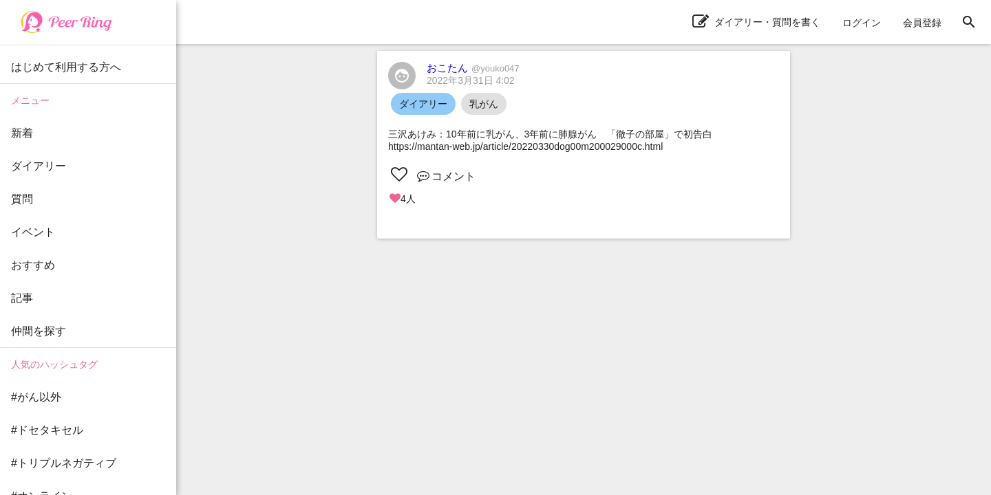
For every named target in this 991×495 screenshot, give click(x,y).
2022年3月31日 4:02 (471, 80)
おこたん (473, 68)
